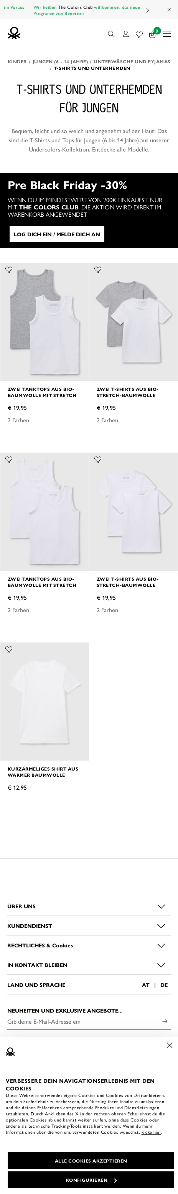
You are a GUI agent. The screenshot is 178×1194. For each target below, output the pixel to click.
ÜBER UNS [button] (21, 906)
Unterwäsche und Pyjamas (132, 61)
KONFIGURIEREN (91, 1179)
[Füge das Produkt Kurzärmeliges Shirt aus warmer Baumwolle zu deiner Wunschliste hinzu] (8, 648)
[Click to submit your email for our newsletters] (165, 1021)
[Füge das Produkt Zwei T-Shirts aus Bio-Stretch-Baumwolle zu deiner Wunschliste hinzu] (97, 268)
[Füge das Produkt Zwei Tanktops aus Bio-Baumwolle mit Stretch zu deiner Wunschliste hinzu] (8, 268)
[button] (112, 33)
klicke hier (152, 1131)
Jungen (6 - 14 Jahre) (60, 61)
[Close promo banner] (169, 9)
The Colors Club (90, 6)
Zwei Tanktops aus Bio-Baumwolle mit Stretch (42, 392)
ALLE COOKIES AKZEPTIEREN (91, 1160)
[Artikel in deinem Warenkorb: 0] (152, 33)
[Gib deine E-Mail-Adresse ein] (83, 1021)
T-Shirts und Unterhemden (92, 67)
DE (164, 985)
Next (147, 10)
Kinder (17, 61)
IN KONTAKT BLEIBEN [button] (37, 964)
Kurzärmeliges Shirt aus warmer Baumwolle (43, 772)
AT (146, 985)
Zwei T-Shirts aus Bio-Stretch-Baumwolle (128, 392)
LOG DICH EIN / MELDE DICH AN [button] (57, 234)
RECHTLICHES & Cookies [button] (40, 945)
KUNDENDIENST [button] (29, 925)
